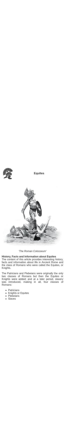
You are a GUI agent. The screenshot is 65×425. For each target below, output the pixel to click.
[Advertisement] (32, 9)
